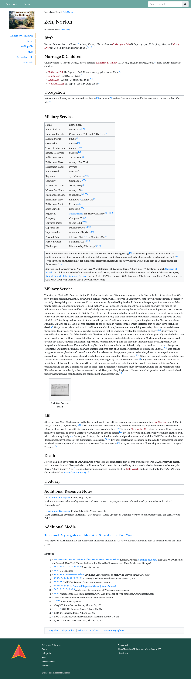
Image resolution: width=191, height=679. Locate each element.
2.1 (58, 566)
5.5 (69, 578)
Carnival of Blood (147, 559)
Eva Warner (160, 422)
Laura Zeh (53, 79)
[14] (71, 436)
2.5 (70, 566)
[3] (90, 47)
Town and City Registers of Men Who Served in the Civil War (88, 535)
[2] (88, 47)
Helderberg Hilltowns (21, 35)
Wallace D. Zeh (56, 83)
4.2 (61, 574)
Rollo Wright (132, 469)
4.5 (70, 574)
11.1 (58, 601)
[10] (165, 348)
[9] (52, 327)
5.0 (55, 578)
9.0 (55, 593)
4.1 (58, 574)
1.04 (70, 559)
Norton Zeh (64, 30)
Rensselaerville (25, 57)
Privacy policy (124, 645)
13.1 (59, 608)
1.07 (82, 559)
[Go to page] (185, 4)
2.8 (79, 566)
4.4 (67, 574)
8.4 (67, 589)
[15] (118, 443)
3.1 (58, 570)
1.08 (86, 559)
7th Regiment (76, 213)
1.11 (97, 559)
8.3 (64, 589)
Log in (27, 4)
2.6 (73, 566)
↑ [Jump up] (52, 597)
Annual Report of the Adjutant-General (66, 276)
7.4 (66, 586)
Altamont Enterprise (59, 497)
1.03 (66, 559)
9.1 (58, 593)
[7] (85, 194)
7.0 (55, 586)
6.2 (61, 582)
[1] (78, 43)
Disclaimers (123, 653)
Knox (30, 51)
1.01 (59, 559)
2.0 (55, 566)
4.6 (73, 574)
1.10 (93, 559)
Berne (30, 41)
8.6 (73, 589)
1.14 (107, 559)
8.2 (61, 589)
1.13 (103, 559)
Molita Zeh (54, 76)
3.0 (55, 570)
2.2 (61, 566)
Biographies (67, 630)
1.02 (63, 559)
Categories (11, 4)
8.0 (55, 589)
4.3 (64, 574)
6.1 (58, 582)
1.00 (55, 559)
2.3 (64, 566)
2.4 (67, 566)
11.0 (55, 601)
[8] (113, 213)
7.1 (58, 586)
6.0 (55, 582)
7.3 (63, 586)
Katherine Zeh (56, 72)
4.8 (79, 574)
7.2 (60, 586)
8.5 (70, 589)
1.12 (100, 559)
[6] (85, 176)
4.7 (76, 574)
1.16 (114, 559)
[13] (117, 428)
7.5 (69, 586)
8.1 (58, 589)
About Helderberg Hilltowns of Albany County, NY (139, 649)
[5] (83, 157)
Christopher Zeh (121, 44)
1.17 (118, 559)
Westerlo (28, 62)
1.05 (74, 559)
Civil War (95, 630)
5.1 (58, 578)
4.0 (55, 574)
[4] (97, 98)
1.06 (78, 559)
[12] (79, 425)
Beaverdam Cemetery (75, 472)
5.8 (78, 578)
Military (82, 630)
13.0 (55, 608)
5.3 (63, 578)
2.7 (76, 566)
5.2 (60, 578)
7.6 (72, 586)
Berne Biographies (114, 630)
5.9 (81, 578)
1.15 (111, 559)
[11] (120, 373)
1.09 (89, 559)
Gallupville (27, 46)
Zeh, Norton (68, 12)
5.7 (75, 578)
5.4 (66, 578)
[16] (55, 446)
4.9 (82, 574)
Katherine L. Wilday (106, 62)
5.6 (72, 578)
